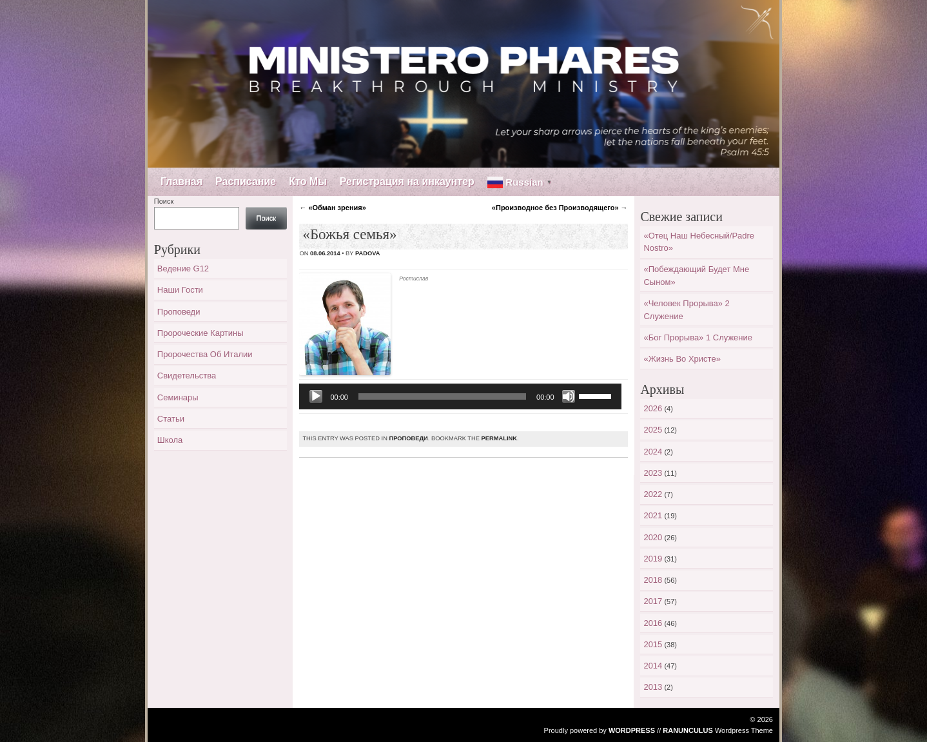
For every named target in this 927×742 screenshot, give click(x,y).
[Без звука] (568, 396)
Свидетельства (186, 375)
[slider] (442, 396)
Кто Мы (308, 181)
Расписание (245, 181)
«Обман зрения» (332, 207)
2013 (652, 687)
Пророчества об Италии (205, 354)
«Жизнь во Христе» (681, 359)
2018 (652, 580)
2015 (652, 644)
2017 (652, 601)
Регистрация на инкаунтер (407, 181)
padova (367, 253)
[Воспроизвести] (315, 396)
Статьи (170, 419)
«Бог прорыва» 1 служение (697, 337)
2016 (652, 623)
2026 (652, 408)
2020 (652, 537)
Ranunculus (688, 730)
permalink (499, 438)
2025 (652, 429)
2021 (652, 515)
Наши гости (180, 290)
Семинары (178, 397)
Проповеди (408, 438)
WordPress (632, 730)
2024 (652, 451)
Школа (170, 440)
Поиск (163, 201)
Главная (181, 181)
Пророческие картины (200, 333)
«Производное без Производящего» (560, 207)
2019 (652, 558)
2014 (652, 665)
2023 (652, 473)
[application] (460, 396)
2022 (652, 494)
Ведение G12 (183, 268)
